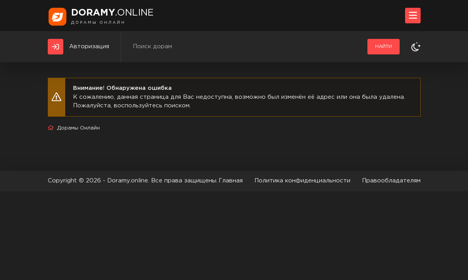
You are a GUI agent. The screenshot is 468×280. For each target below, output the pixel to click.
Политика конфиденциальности (302, 180)
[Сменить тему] (416, 46)
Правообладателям (391, 180)
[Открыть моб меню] (413, 15)
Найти (383, 46)
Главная (231, 180)
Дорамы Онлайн (78, 128)
